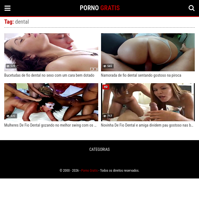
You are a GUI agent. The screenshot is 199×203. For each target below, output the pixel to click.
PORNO (100, 8)
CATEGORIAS (99, 149)
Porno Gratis (89, 171)
